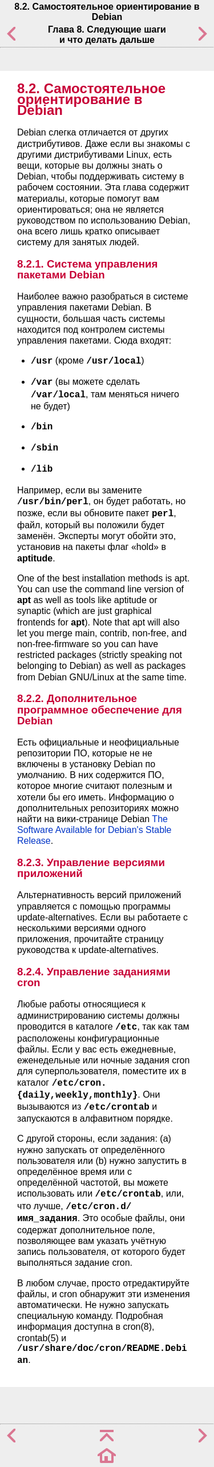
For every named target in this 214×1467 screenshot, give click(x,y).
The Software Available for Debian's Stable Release (94, 830)
